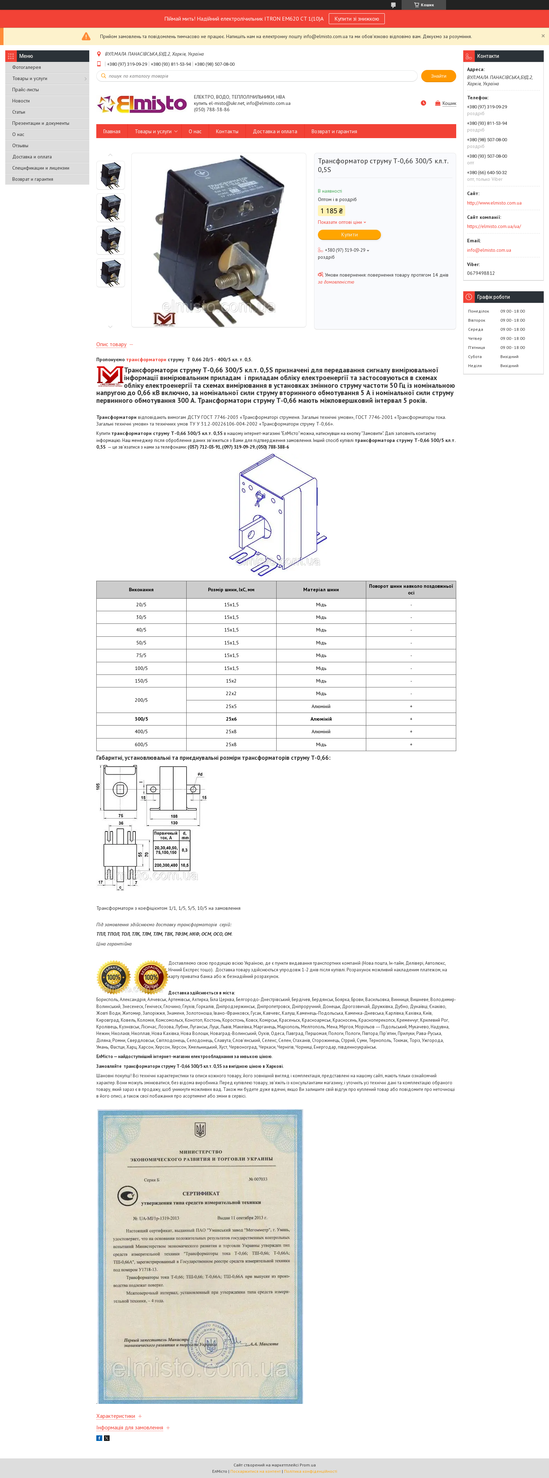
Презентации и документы (40, 123)
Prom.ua (308, 1465)
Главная (111, 131)
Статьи (18, 112)
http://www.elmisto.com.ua (494, 203)
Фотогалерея (26, 67)
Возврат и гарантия (32, 179)
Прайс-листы (25, 89)
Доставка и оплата (32, 156)
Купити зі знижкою (356, 18)
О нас (18, 134)
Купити (349, 234)
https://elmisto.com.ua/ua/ (494, 226)
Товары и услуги (29, 78)
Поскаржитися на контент (255, 1471)
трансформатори (146, 359)
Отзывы (20, 145)
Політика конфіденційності (310, 1471)
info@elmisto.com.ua (489, 250)
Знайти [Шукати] (438, 76)
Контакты (227, 131)
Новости (21, 101)
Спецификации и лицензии (40, 168)
